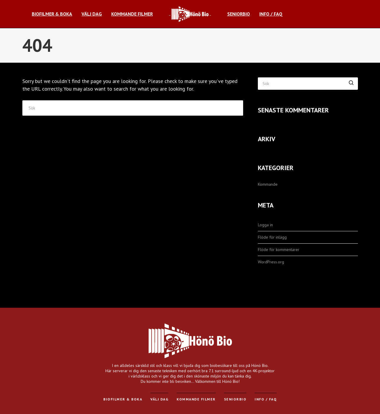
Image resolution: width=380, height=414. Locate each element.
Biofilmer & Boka (122, 399)
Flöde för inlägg (272, 237)
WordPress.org (271, 262)
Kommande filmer (196, 399)
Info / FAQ (266, 399)
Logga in (265, 224)
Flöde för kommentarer (278, 249)
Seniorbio (235, 399)
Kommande (268, 184)
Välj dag (159, 399)
